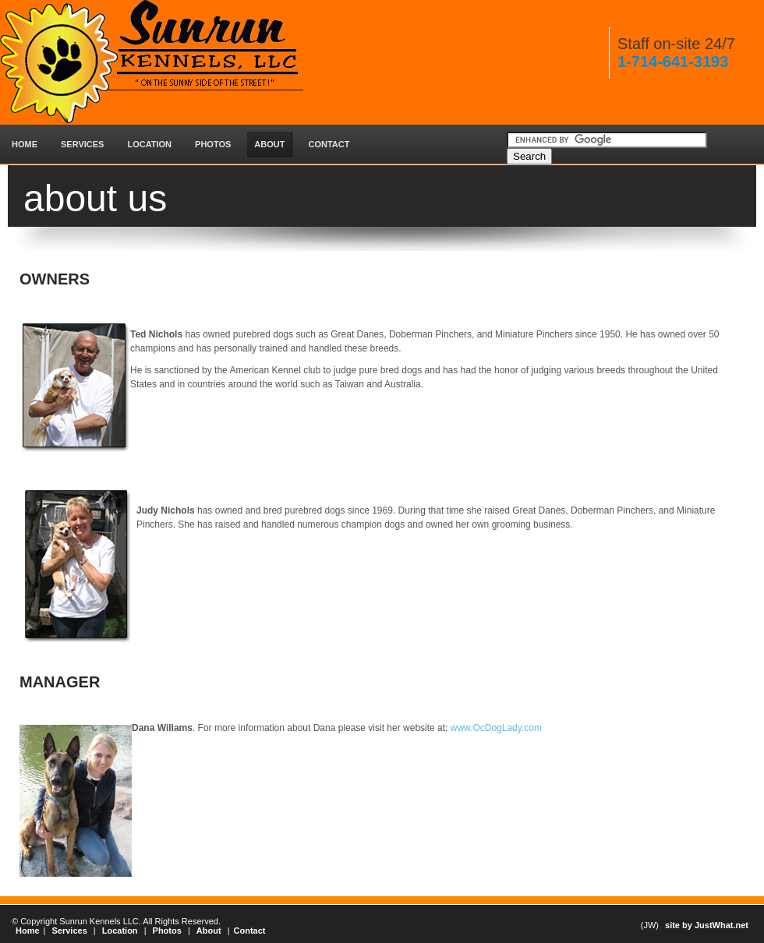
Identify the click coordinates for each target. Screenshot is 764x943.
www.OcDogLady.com (494, 727)
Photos (167, 930)
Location (120, 930)
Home (28, 930)
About (208, 930)
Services (69, 930)
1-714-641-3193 (672, 61)
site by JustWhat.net (706, 925)
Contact (250, 930)
